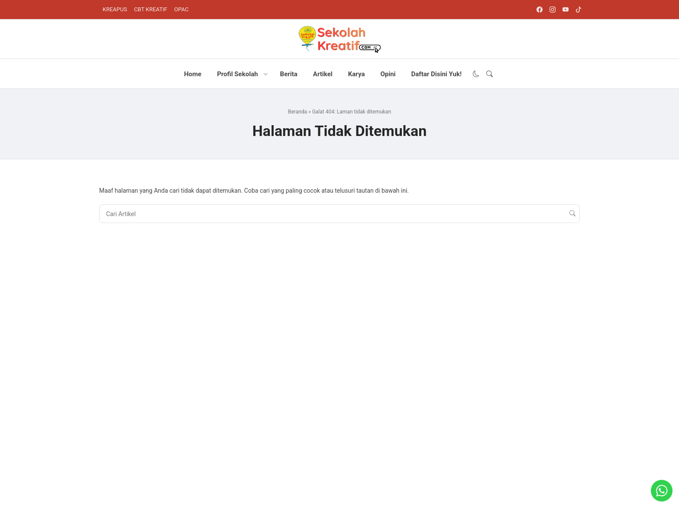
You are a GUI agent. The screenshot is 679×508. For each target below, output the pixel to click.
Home (192, 74)
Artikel (323, 74)
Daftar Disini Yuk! (436, 74)
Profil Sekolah (237, 74)
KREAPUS (115, 9)
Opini (387, 74)
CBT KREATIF (150, 9)
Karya (356, 74)
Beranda (297, 112)
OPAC (181, 9)
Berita (288, 74)
